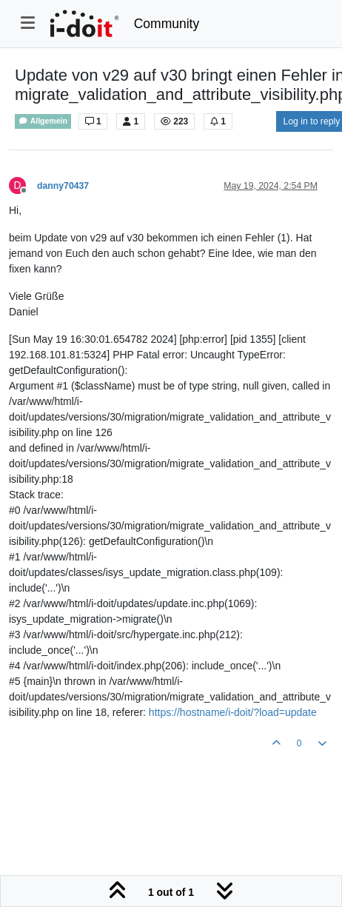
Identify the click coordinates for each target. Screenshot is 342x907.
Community (167, 23)
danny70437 (63, 186)
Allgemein (43, 121)
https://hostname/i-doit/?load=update (233, 712)
